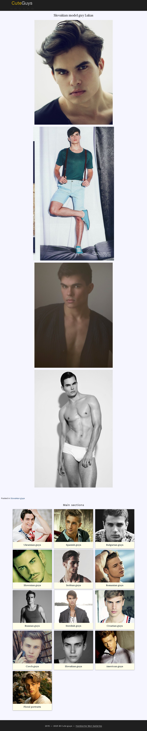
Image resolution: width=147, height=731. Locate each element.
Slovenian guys (32, 585)
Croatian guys (115, 625)
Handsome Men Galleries (89, 726)
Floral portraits (32, 689)
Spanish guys (73, 544)
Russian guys (32, 608)
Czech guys (32, 666)
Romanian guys (114, 568)
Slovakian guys (18, 498)
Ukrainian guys (32, 544)
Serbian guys (73, 585)
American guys (114, 649)
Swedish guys (73, 625)
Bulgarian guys (114, 527)
